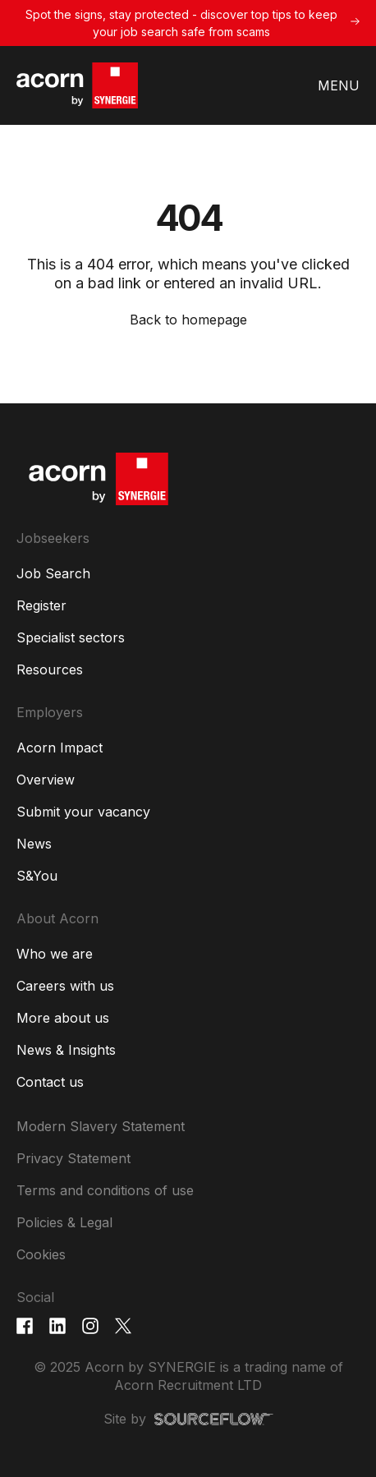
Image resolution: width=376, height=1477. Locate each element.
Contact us (50, 1082)
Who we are (54, 954)
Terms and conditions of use (105, 1190)
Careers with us (65, 986)
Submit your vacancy (83, 811)
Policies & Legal (64, 1222)
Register (41, 605)
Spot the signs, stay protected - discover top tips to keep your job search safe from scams (181, 23)
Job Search (53, 573)
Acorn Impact (59, 747)
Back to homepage (188, 319)
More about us (62, 1018)
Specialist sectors (70, 637)
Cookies (41, 1254)
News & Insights (66, 1050)
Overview (45, 779)
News (34, 843)
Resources (49, 669)
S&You (36, 875)
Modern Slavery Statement (100, 1126)
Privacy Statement (73, 1158)
